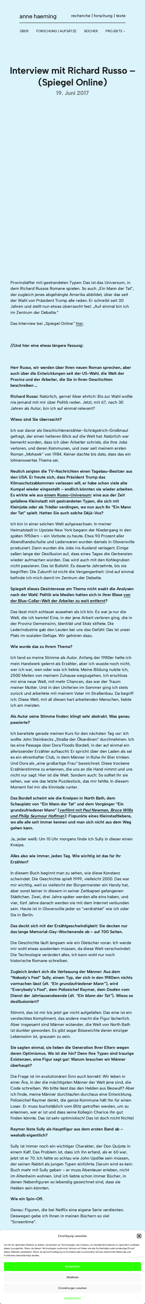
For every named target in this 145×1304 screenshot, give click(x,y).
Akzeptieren (72, 1266)
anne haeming (37, 16)
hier (79, 323)
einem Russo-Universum (67, 495)
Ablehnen (72, 1277)
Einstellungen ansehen (72, 1288)
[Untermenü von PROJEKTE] (124, 31)
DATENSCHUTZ (72, 1298)
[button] (139, 1236)
